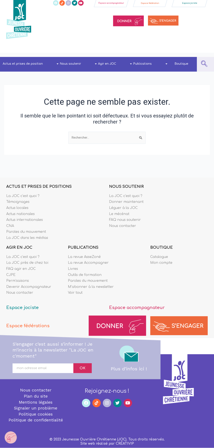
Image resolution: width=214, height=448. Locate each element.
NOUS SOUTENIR (126, 178)
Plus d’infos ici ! (129, 366)
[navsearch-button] (204, 64)
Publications (150, 63)
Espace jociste (24, 305)
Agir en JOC (115, 63)
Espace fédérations (31, 323)
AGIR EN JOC (19, 242)
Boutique (181, 63)
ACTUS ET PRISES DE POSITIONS (39, 178)
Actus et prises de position (31, 63)
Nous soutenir (78, 63)
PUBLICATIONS (83, 242)
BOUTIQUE (161, 242)
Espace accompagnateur (142, 305)
